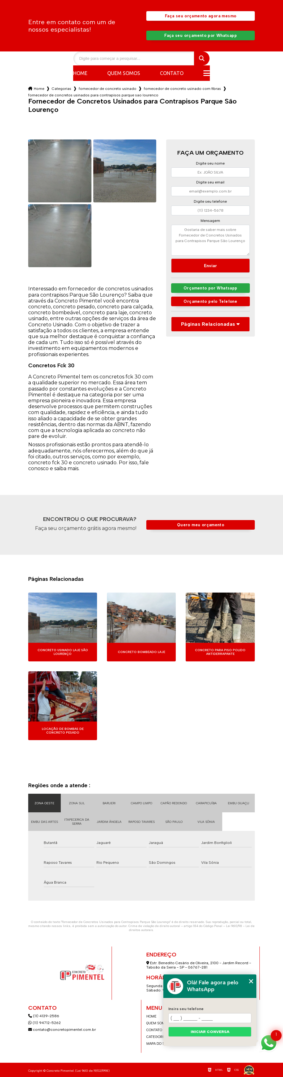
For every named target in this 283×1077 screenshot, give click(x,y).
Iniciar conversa (210, 1032)
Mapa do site (158, 1044)
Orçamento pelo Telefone (210, 301)
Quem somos (123, 73)
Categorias (61, 88)
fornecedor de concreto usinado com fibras (182, 88)
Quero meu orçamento (200, 525)
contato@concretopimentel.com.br (62, 1029)
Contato (172, 73)
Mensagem (210, 220)
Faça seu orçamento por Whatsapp (200, 35)
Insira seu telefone (186, 1009)
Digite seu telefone (210, 201)
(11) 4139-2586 (43, 1016)
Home (80, 73)
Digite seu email (210, 182)
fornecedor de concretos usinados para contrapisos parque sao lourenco (93, 95)
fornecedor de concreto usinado (107, 88)
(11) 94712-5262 (44, 1023)
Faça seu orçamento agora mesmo (200, 16)
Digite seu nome (210, 163)
